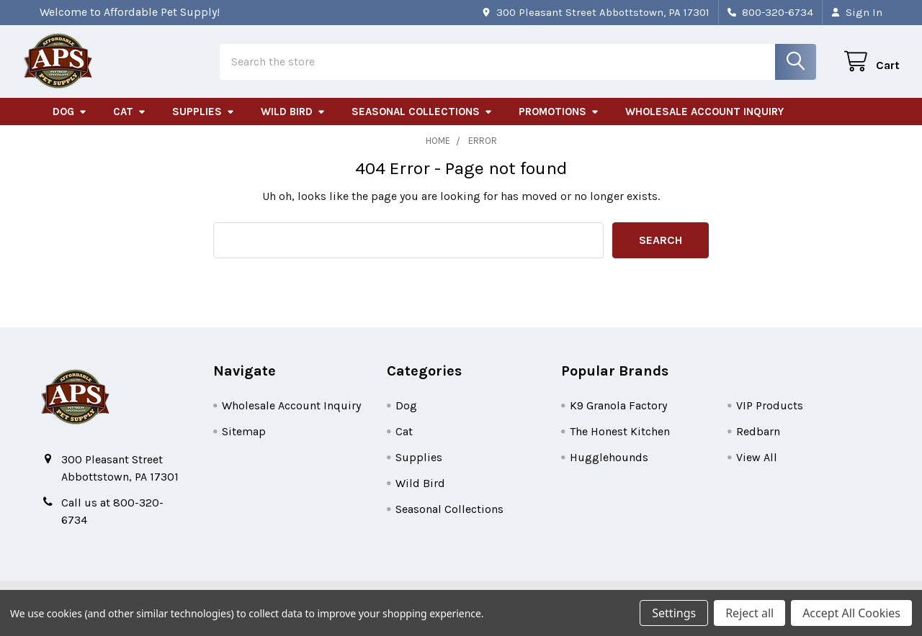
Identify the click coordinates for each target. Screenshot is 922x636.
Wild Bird (293, 124)
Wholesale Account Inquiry (704, 124)
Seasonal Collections (422, 124)
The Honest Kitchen (620, 444)
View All (756, 470)
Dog (70, 124)
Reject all (749, 613)
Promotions (559, 124)
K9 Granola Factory (618, 418)
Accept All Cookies (851, 613)
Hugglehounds (609, 470)
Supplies (203, 124)
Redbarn (758, 444)
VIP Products (769, 418)
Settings (674, 613)
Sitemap (244, 444)
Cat (129, 124)
